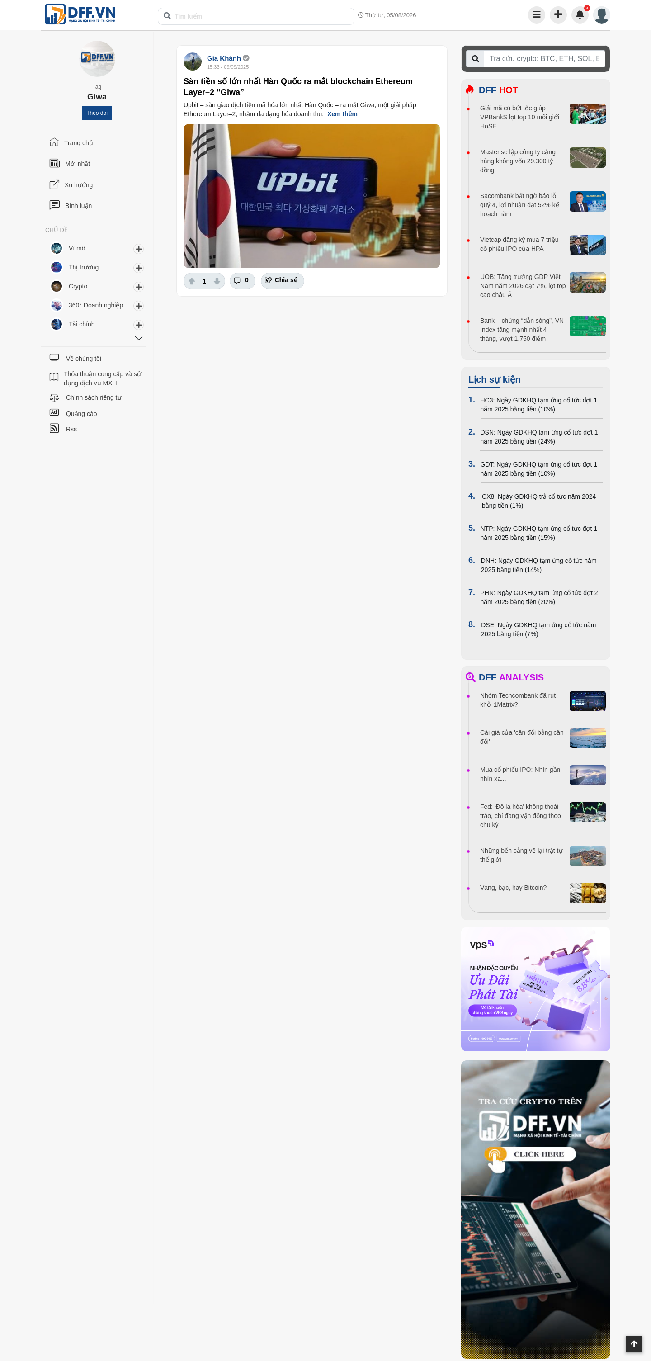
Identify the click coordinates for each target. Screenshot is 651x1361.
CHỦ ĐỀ (56, 230)
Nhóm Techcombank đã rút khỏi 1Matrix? (518, 700)
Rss (71, 429)
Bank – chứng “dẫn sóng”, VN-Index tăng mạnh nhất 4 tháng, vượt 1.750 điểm (523, 329)
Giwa (97, 96)
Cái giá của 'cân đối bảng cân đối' (522, 737)
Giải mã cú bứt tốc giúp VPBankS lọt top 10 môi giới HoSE (519, 117)
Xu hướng (79, 185)
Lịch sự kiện (494, 379)
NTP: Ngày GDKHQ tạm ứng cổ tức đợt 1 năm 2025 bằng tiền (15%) (539, 533)
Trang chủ (78, 142)
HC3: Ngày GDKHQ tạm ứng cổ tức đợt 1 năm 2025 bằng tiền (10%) (539, 405)
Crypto (78, 286)
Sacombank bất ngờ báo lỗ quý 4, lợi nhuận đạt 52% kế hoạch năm (519, 204)
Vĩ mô (77, 248)
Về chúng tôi (83, 358)
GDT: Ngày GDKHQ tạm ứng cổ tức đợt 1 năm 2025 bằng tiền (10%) (539, 469)
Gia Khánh (224, 58)
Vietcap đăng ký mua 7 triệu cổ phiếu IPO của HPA (519, 244)
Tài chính (82, 324)
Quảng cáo (81, 413)
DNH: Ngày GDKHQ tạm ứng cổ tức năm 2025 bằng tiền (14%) (539, 565)
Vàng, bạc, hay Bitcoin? (513, 887)
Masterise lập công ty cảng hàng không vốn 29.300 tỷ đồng (518, 161)
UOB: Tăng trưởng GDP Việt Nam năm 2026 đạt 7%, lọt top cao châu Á (523, 285)
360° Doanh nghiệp (96, 305)
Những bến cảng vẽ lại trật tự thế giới (521, 855)
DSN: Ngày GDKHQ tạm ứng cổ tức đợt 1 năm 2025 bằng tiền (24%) (539, 437)
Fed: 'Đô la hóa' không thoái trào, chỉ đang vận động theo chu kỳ (520, 815)
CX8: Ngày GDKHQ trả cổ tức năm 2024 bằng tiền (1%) (539, 501)
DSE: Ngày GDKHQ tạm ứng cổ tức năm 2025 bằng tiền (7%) (538, 629)
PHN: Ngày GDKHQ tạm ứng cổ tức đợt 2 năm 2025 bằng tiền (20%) (539, 597)
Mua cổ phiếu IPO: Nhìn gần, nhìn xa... (521, 774)
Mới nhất (77, 163)
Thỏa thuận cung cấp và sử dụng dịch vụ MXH (102, 378)
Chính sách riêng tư (94, 397)
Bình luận (78, 205)
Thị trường (84, 267)
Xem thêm (342, 114)
